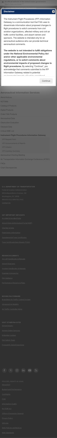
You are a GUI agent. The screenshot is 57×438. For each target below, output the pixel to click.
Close (53, 12)
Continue (46, 81)
